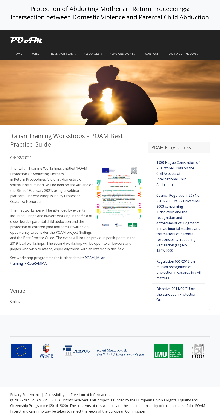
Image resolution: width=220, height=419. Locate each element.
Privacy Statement (24, 394)
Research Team (62, 53)
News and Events (122, 53)
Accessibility (54, 394)
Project (35, 53)
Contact (152, 53)
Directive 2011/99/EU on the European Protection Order (176, 294)
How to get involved (182, 53)
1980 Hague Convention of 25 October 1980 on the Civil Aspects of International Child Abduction (178, 173)
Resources (91, 53)
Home (18, 53)
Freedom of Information (90, 394)
